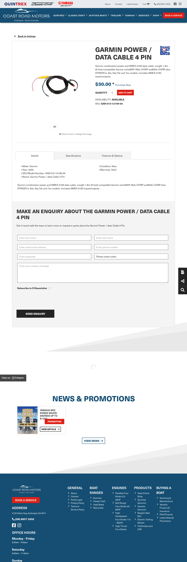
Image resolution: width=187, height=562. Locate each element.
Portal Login (77, 499)
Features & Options (112, 155)
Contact (118, 4)
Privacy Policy (77, 503)
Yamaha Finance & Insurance (165, 508)
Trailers (116, 15)
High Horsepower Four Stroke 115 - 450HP (122, 517)
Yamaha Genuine (141, 508)
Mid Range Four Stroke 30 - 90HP (122, 506)
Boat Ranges (96, 490)
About (107, 4)
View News (93, 441)
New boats (98, 507)
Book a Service (173, 15)
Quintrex (58, 15)
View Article (50, 429)
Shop (156, 15)
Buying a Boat (163, 490)
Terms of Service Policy (77, 508)
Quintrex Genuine (141, 501)
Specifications (73, 155)
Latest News (132, 4)
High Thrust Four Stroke (121, 527)
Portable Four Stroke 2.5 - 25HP (121, 496)
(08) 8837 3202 (23, 519)
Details (34, 155)
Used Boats (98, 504)
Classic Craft (76, 15)
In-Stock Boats (98, 15)
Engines (119, 487)
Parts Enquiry (166, 514)
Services (143, 15)
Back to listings (25, 36)
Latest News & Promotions (167, 519)
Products (143, 487)
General (75, 487)
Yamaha (130, 15)
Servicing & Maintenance (166, 499)
